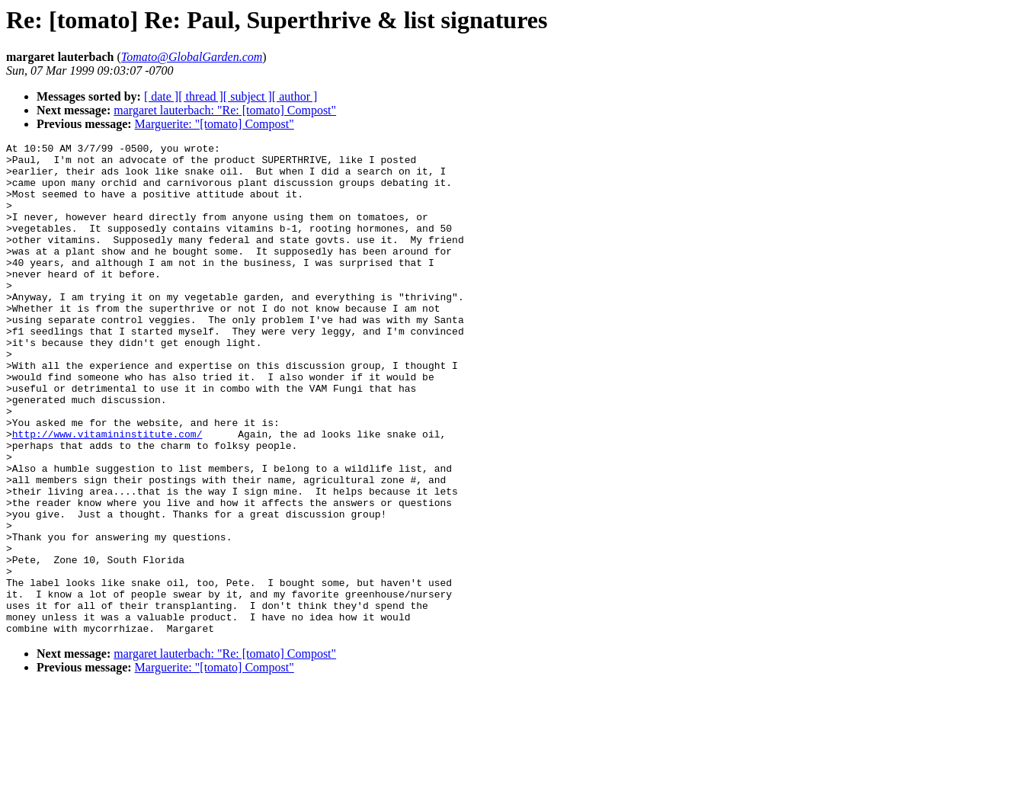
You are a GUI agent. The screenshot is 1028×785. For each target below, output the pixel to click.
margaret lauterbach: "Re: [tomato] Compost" (225, 110)
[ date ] (161, 96)
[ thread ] (200, 96)
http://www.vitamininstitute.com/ (107, 493)
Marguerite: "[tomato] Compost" (214, 123)
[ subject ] (247, 96)
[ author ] (295, 96)
